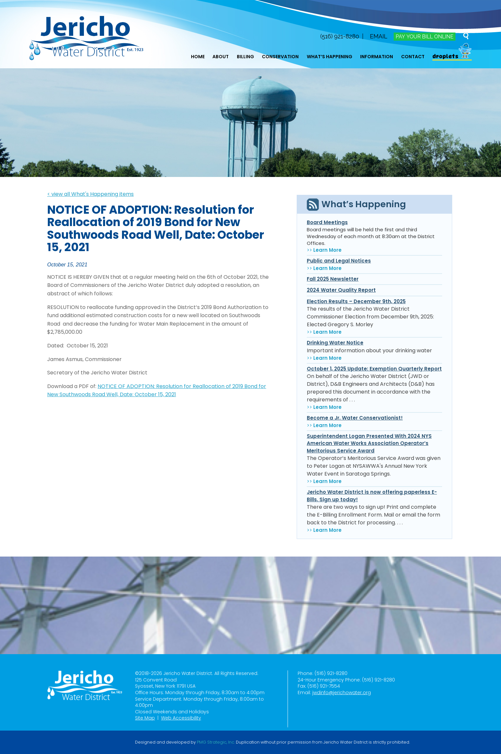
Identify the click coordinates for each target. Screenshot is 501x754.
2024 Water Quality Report (341, 290)
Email (378, 36)
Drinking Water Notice (335, 342)
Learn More (327, 250)
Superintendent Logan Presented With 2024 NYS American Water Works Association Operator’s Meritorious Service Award (369, 443)
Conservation (280, 56)
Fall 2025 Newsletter (333, 279)
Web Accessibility (181, 718)
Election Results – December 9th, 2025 (356, 301)
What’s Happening (329, 56)
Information (376, 56)
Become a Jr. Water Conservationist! (355, 417)
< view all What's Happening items (90, 194)
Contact (413, 56)
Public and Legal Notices (339, 260)
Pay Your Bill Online (424, 37)
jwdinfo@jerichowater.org (341, 692)
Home (198, 56)
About (220, 56)
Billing (245, 56)
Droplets (445, 56)
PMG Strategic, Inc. (216, 742)
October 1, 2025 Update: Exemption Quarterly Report (374, 368)
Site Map (145, 718)
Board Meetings (327, 222)
